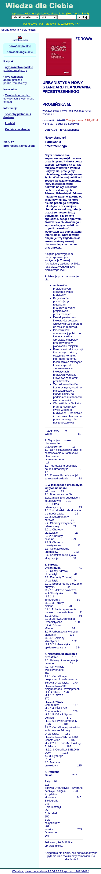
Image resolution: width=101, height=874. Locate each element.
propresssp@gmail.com (19, 145)
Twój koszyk (28, 23)
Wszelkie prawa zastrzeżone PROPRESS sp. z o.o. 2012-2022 (50, 871)
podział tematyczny (15, 70)
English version (20, 40)
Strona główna (10, 29)
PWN (63, 110)
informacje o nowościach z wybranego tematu (18, 98)
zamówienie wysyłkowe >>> (63, 23)
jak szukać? (81, 13)
